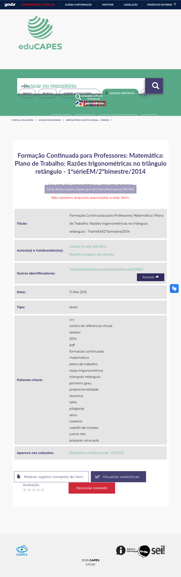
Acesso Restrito (119, 93)
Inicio (27, 93)
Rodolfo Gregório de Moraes (91, 254)
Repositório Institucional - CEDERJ (87, 120)
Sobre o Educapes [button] (81, 93)
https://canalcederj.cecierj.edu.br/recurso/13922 (106, 269)
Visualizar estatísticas (119, 477)
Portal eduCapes (22, 120)
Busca (47, 93)
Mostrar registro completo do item (51, 477)
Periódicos (106, 128)
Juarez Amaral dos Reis (87, 246)
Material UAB (76, 128)
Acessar (150, 277)
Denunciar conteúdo (92, 488)
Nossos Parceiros (49, 120)
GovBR (10, 5)
